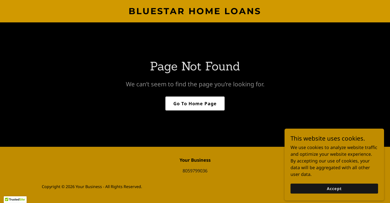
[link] (195, 12)
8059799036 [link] (195, 171)
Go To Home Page (195, 103)
